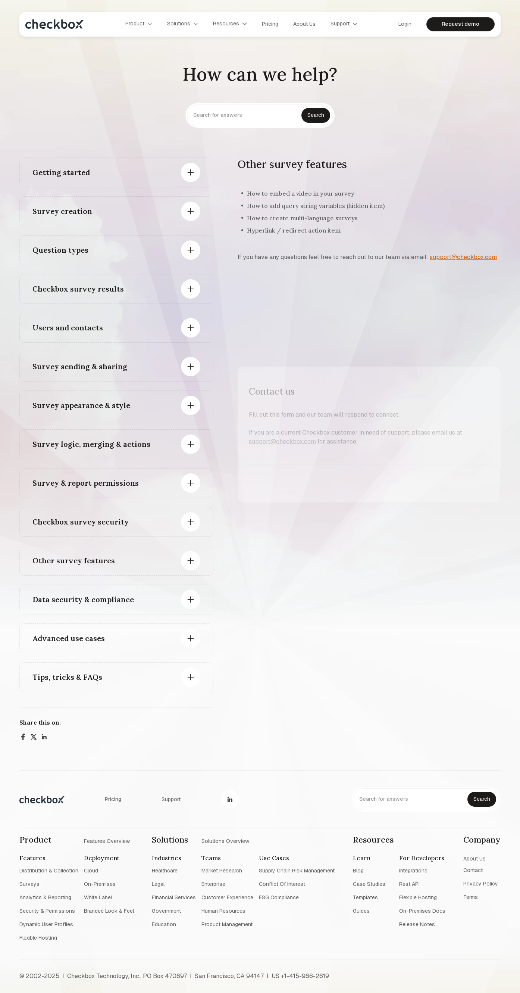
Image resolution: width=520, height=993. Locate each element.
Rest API (409, 884)
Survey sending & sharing (79, 366)
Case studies (369, 884)
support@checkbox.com (463, 257)
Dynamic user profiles (46, 924)
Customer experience (227, 897)
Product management (227, 924)
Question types (60, 250)
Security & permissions (47, 910)
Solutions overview (225, 841)
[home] (54, 24)
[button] (138, 24)
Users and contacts (67, 327)
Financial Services (174, 897)
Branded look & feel (109, 910)
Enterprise (213, 884)
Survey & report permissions (85, 483)
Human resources (223, 910)
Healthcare (165, 870)
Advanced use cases (68, 638)
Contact (473, 870)
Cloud (91, 870)
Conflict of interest (282, 884)
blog (358, 870)
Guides (361, 910)
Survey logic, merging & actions (91, 444)
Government (166, 910)
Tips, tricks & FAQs (67, 677)
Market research (221, 870)
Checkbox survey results (78, 288)
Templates (365, 897)
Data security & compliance (83, 599)
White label (98, 897)
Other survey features (73, 560)
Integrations (413, 870)
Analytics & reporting (45, 897)
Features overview (107, 841)
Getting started (61, 172)
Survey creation (62, 211)
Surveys (29, 884)
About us (304, 24)
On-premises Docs (422, 910)
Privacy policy (480, 883)
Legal (158, 884)
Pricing (270, 24)
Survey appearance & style (81, 405)
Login (404, 24)
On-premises (100, 884)
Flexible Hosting (38, 937)
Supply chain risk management (297, 870)
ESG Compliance (279, 897)
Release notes (417, 924)
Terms (470, 897)
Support (171, 799)
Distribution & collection (48, 870)
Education (164, 924)
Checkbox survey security (80, 521)
